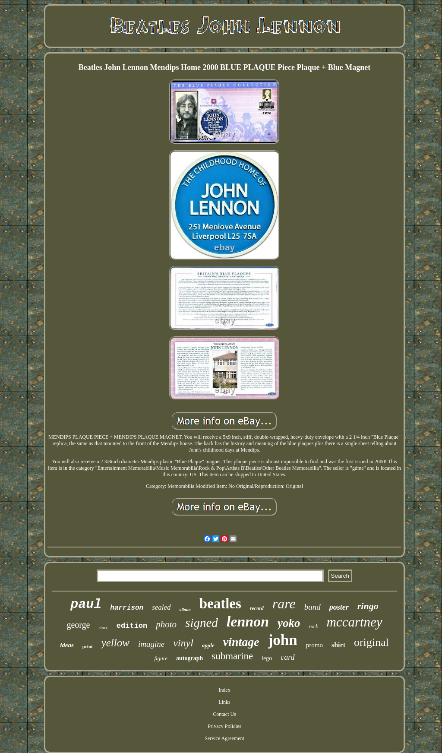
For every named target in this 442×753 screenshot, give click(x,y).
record (257, 608)
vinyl (183, 643)
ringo (368, 606)
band (312, 606)
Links (224, 702)
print (87, 646)
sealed (161, 607)
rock (313, 626)
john (282, 640)
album (185, 609)
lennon (248, 622)
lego (267, 658)
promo (314, 645)
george (78, 625)
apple (208, 645)
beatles (220, 603)
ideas (67, 645)
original (371, 642)
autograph (189, 658)
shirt (338, 645)
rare (284, 603)
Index (224, 690)
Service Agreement (224, 738)
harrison (126, 608)
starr (102, 627)
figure (160, 658)
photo (166, 624)
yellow (115, 643)
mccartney (354, 622)
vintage (241, 642)
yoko (289, 623)
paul (85, 604)
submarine (232, 656)
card (287, 657)
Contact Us (224, 714)
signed (201, 623)
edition (132, 626)
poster (339, 607)
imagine (151, 644)
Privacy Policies (224, 726)
